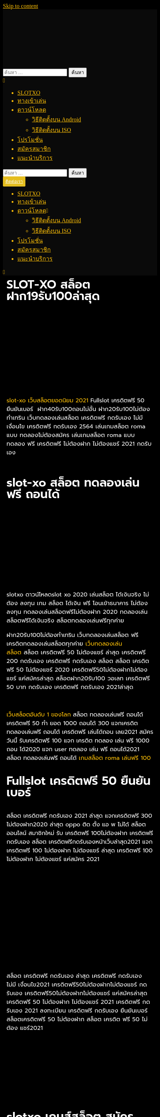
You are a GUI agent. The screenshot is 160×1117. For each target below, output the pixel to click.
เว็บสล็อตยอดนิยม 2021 (59, 400)
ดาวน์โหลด (31, 110)
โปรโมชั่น (30, 140)
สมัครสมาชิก (34, 149)
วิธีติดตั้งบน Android (56, 119)
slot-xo (16, 400)
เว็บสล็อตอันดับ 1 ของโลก (40, 714)
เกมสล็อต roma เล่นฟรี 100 (115, 758)
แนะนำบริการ (35, 158)
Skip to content (20, 6)
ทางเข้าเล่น (31, 101)
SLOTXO (28, 93)
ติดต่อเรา (14, 181)
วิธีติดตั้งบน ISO (51, 130)
